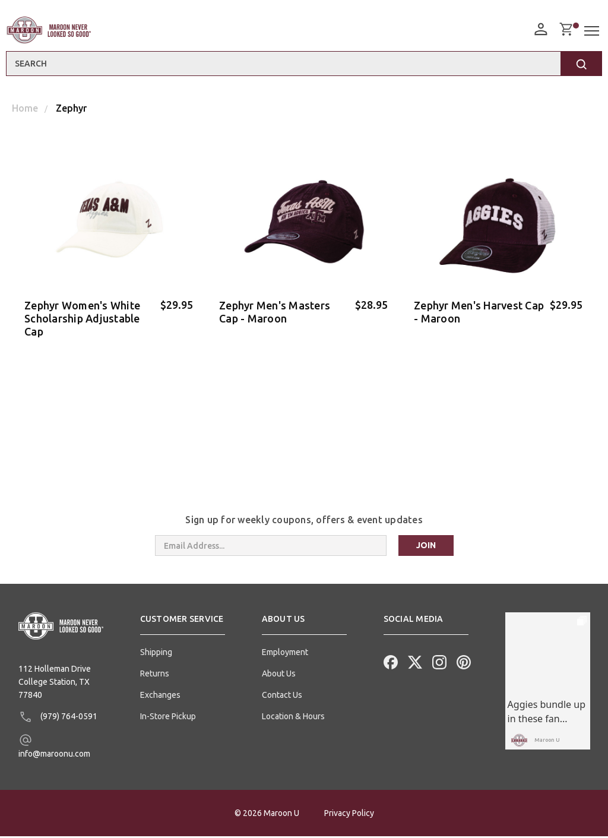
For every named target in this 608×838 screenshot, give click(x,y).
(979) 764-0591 (57, 718)
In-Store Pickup (168, 718)
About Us (279, 675)
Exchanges (160, 696)
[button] (182, 625)
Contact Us (282, 696)
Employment (285, 654)
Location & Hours (293, 718)
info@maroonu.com (54, 747)
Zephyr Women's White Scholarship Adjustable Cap (82, 318)
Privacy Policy (349, 815)
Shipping (156, 654)
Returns (154, 675)
